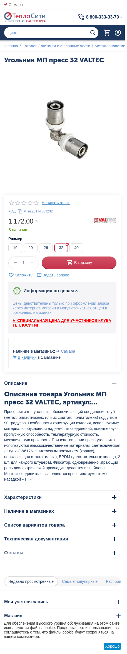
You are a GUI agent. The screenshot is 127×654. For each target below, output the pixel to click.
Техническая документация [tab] (60, 539)
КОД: (12, 211)
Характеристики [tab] (60, 497)
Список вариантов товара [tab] (60, 525)
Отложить (20, 275)
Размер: (16, 239)
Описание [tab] (60, 383)
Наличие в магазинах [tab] (60, 511)
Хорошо (112, 646)
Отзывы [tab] (60, 552)
